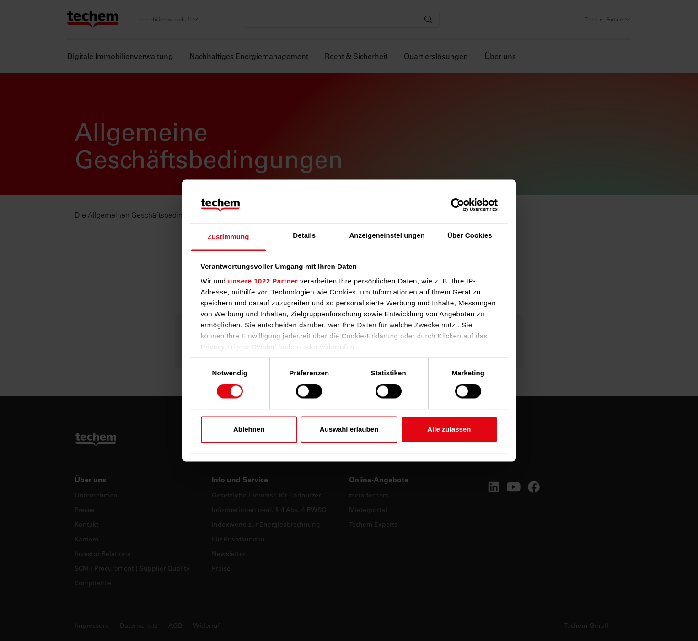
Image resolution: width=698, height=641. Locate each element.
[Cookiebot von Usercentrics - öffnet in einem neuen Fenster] (458, 205)
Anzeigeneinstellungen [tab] (386, 235)
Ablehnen (248, 429)
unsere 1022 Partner (263, 281)
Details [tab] (304, 235)
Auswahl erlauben (349, 429)
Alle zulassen (449, 429)
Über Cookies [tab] (469, 235)
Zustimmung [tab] (228, 236)
